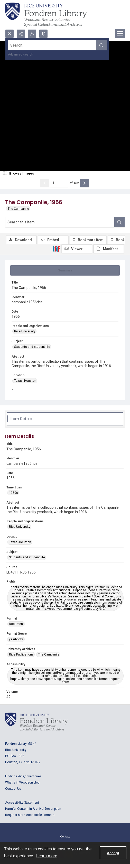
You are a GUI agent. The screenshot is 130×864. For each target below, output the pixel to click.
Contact (65, 836)
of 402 (74, 183)
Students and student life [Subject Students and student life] (32, 347)
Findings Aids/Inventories (23, 776)
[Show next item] (84, 183)
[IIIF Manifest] (108, 248)
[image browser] (19, 173)
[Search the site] (52, 45)
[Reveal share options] (21, 34)
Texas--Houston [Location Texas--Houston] (25, 381)
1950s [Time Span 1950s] (13, 493)
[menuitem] (65, 836)
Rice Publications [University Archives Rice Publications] (21, 654)
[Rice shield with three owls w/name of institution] (46, 15)
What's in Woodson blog (22, 782)
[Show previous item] (44, 183)
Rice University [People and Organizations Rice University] (24, 331)
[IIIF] (56, 248)
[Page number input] (59, 183)
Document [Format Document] (16, 624)
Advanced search (20, 54)
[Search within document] (119, 222)
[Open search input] (9, 34)
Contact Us (13, 788)
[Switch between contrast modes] (43, 34)
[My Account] (32, 34)
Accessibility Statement (22, 802)
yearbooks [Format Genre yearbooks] (16, 639)
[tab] (65, 270)
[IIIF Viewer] (76, 248)
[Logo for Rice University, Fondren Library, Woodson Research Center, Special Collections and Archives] (36, 722)
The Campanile (18, 209)
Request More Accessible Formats (29, 815)
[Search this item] (59, 222)
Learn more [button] (46, 856)
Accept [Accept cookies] (113, 853)
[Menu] (120, 33)
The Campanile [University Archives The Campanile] (48, 654)
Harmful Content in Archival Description (33, 809)
